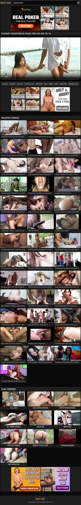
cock (56, 84)
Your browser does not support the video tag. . (40, 58)
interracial (39, 84)
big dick (12, 84)
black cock (63, 84)
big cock (20, 84)
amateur (5, 84)
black (51, 84)
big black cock (73, 84)
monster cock (29, 84)
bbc (46, 84)
